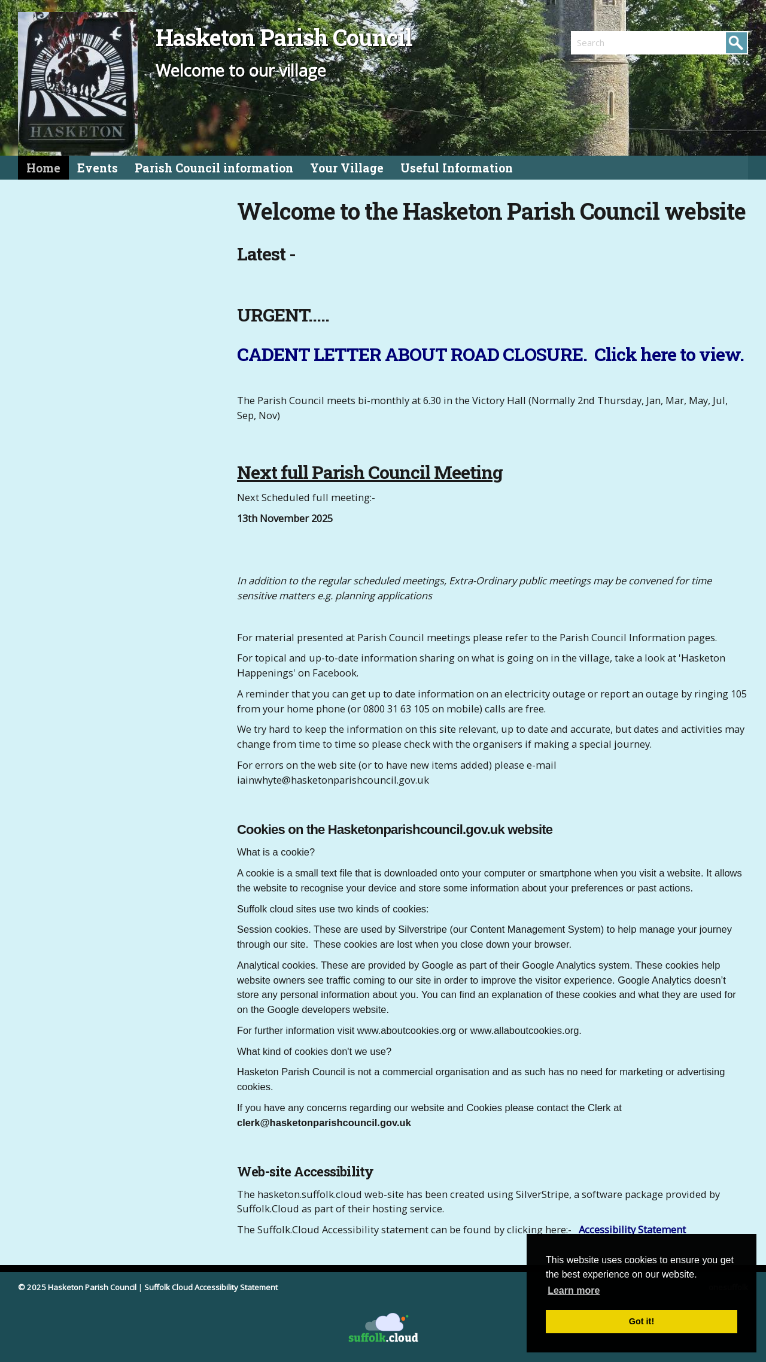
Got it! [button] (641, 1321)
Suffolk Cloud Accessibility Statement (211, 1287)
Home (43, 167)
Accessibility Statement (632, 1229)
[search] (615, 42)
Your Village (347, 167)
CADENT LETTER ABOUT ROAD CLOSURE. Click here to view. (490, 354)
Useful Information (456, 167)
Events (97, 167)
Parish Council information (214, 167)
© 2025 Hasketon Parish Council (77, 1287)
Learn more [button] (574, 1290)
